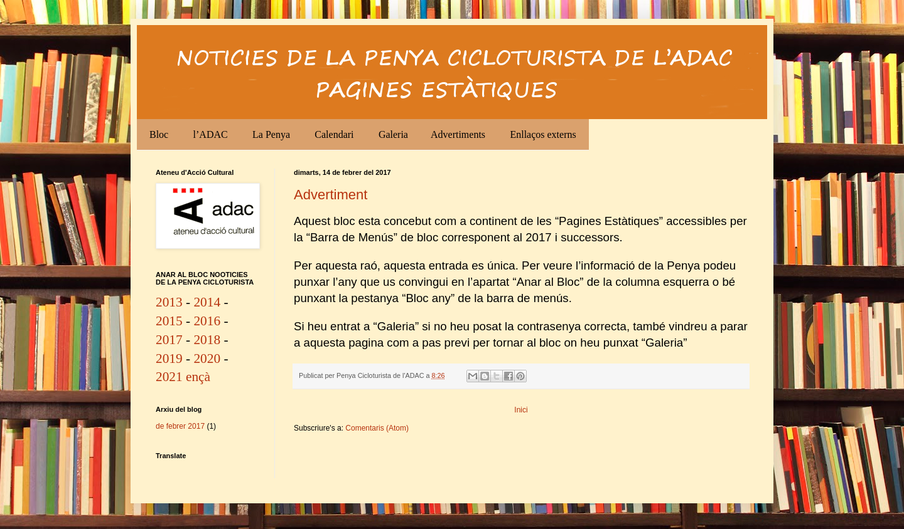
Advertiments (458, 134)
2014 (206, 302)
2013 (169, 302)
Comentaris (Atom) (377, 428)
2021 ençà (183, 376)
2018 (206, 339)
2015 (169, 320)
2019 (169, 358)
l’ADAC (210, 134)
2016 (206, 320)
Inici (520, 410)
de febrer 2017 (180, 426)
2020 (206, 358)
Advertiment (330, 194)
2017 (169, 339)
